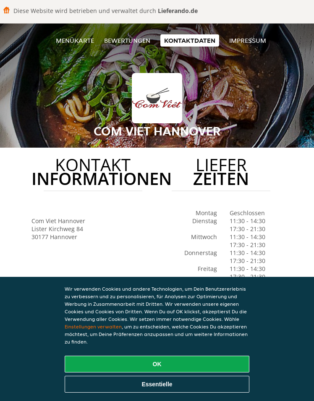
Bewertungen (127, 40)
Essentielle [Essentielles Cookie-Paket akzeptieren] (156, 384)
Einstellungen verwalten (93, 326)
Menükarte (75, 40)
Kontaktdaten (189, 40)
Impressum (247, 40)
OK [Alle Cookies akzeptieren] (157, 364)
